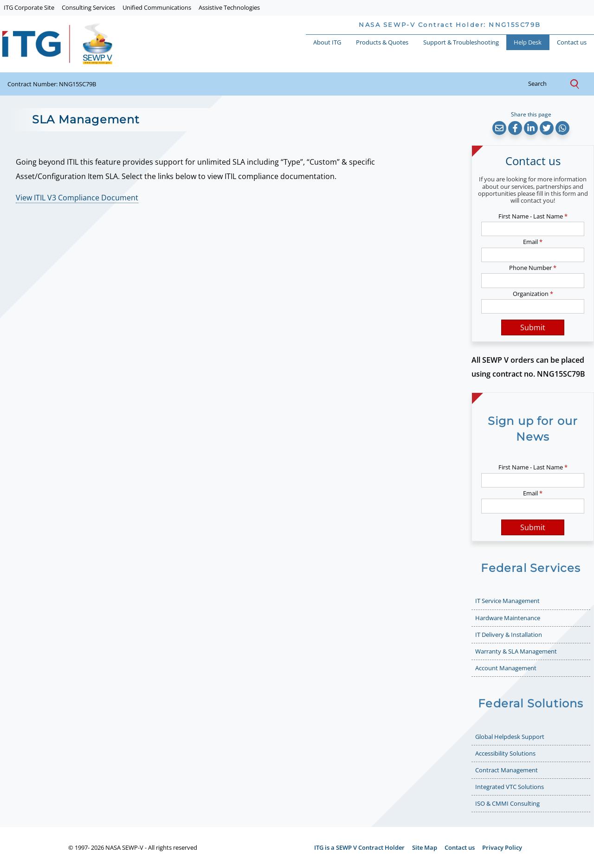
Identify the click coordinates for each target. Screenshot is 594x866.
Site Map (424, 847)
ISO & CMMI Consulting (507, 803)
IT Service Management (507, 601)
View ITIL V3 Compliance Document (77, 197)
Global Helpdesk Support (509, 736)
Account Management (505, 668)
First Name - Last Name (533, 216)
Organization (533, 293)
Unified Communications (157, 7)
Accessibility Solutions (505, 753)
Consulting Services (88, 7)
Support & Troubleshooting (461, 42)
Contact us (572, 42)
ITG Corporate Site (29, 7)
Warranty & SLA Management (516, 651)
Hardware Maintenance (507, 618)
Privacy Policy (502, 847)
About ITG (327, 42)
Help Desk (528, 42)
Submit (532, 327)
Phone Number (532, 267)
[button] (499, 128)
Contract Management (506, 770)
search (544, 84)
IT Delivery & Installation (508, 634)
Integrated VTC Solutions (509, 787)
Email (532, 241)
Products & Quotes (382, 42)
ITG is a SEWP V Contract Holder (359, 847)
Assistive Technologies (229, 7)
